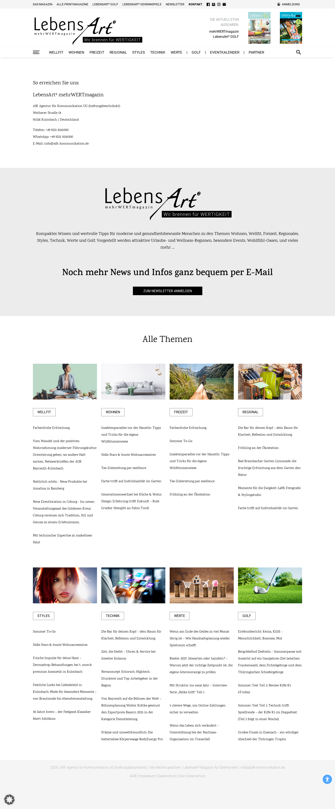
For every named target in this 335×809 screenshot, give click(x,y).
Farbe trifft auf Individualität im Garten (131, 481)
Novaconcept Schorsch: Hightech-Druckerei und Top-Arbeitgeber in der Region (129, 679)
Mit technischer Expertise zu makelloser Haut (62, 539)
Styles (138, 52)
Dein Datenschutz (192, 776)
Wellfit (56, 52)
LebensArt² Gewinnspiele (142, 4)
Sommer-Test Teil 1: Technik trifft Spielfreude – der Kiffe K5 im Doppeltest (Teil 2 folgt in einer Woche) (267, 712)
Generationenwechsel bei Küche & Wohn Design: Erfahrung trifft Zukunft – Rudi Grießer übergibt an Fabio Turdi (131, 501)
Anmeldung (291, 4)
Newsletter (175, 4)
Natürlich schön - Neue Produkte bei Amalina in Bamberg (60, 485)
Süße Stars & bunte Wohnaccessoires (128, 455)
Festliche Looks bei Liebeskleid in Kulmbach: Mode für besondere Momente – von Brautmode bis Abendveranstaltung (65, 692)
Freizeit (97, 52)
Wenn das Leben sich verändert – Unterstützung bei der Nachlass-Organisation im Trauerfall (194, 732)
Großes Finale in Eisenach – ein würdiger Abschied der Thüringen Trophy (268, 736)
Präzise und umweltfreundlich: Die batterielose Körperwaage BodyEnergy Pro (132, 736)
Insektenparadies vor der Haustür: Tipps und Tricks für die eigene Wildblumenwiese (131, 435)
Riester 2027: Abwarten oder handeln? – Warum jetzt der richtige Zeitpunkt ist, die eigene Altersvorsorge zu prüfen (201, 665)
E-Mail (224, 4)
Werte (176, 52)
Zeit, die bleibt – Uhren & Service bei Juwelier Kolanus (128, 655)
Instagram (218, 4)
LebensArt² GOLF (226, 37)
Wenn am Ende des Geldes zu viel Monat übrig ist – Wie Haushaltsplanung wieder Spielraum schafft (200, 638)
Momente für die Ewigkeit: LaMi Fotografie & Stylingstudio (269, 492)
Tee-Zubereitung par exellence (123, 468)
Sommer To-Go (181, 441)
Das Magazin (42, 4)
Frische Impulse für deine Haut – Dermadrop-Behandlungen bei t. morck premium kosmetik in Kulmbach (62, 665)
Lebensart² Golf (105, 4)
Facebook (208, 4)
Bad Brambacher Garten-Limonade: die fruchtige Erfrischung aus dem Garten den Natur (269, 468)
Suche (298, 52)
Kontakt (195, 4)
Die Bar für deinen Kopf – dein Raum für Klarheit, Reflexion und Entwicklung (268, 431)
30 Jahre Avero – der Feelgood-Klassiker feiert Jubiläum (62, 715)
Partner (256, 52)
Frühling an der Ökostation (190, 494)
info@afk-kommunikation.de (66, 143)
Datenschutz (167, 776)
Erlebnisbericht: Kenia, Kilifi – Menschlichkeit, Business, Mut (260, 635)
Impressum (147, 776)
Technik (157, 52)
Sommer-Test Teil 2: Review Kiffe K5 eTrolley (264, 689)
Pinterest (213, 4)
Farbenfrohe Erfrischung (51, 428)
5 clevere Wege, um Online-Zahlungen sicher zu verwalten (198, 709)
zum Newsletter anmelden (167, 291)
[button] (9, 799)
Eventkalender (224, 52)
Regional (118, 52)
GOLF (196, 52)
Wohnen (76, 52)
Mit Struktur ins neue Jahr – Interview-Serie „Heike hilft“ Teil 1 (199, 689)
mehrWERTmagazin (224, 31)
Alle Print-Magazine (72, 4)
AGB (133, 776)
